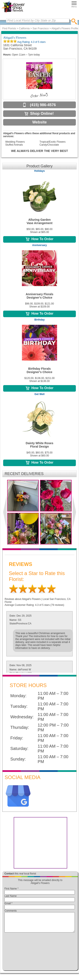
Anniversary (39, 245)
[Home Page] (13, 12)
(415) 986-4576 (43, 105)
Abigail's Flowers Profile (64, 28)
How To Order (39, 239)
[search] (74, 21)
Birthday (39, 319)
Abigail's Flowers (14, 37)
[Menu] (74, 4)
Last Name (10, 895)
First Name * (11, 888)
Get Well (40, 394)
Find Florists (9, 28)
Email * (8, 903)
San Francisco (40, 28)
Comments (10, 910)
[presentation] (39, 952)
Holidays (39, 170)
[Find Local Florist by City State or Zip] (37, 20)
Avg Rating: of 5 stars (31, 42)
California (24, 28)
